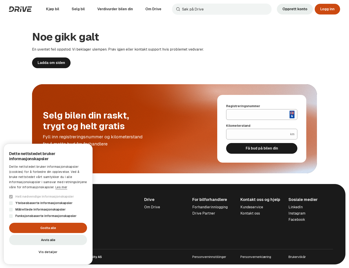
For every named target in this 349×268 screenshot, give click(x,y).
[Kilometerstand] (258, 134)
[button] (48, 252)
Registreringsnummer (243, 106)
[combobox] (222, 9)
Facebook (296, 219)
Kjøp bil (52, 9)
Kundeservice (251, 207)
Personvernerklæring (255, 257)
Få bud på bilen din (262, 148)
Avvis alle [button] (48, 240)
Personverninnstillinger (209, 257)
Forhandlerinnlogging (210, 207)
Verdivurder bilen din (115, 9)
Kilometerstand (238, 125)
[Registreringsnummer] (258, 114)
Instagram (296, 213)
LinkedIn (295, 207)
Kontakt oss (250, 213)
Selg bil (78, 9)
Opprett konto (294, 9)
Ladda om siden (51, 63)
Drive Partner (203, 213)
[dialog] (48, 204)
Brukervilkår (297, 257)
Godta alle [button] (48, 228)
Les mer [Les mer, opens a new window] (61, 187)
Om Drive (153, 9)
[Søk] (225, 9)
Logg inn (327, 9)
